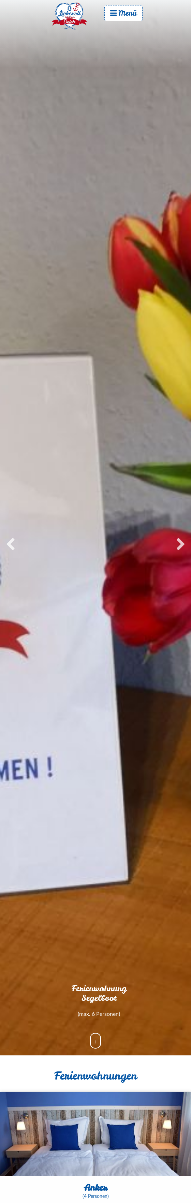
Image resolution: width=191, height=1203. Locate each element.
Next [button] (181, 545)
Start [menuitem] (75, 16)
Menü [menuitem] (123, 13)
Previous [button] (10, 545)
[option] (95, 541)
